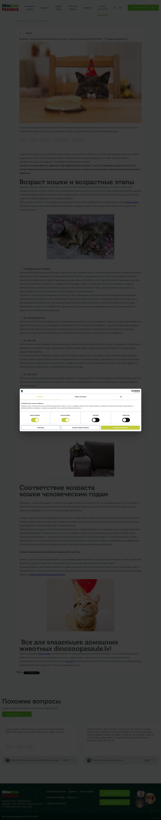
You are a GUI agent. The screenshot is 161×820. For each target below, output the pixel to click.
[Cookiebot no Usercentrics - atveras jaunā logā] (128, 391)
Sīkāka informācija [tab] (80, 396)
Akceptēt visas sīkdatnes (120, 427)
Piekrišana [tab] (40, 396)
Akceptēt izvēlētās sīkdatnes (80, 427)
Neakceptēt (40, 427)
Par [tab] (121, 396)
